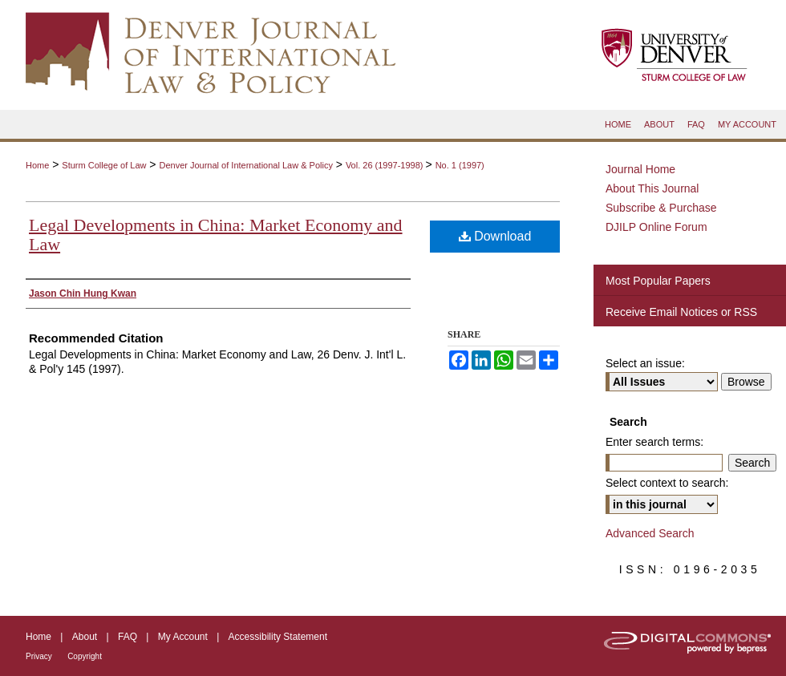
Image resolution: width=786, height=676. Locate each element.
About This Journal (652, 188)
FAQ (127, 636)
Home (37, 165)
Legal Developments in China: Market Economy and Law (216, 234)
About (84, 636)
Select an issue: (645, 363)
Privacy (39, 656)
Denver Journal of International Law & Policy (245, 165)
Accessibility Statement (278, 636)
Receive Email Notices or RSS (681, 312)
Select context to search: (667, 482)
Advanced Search (650, 533)
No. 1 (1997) (460, 165)
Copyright (84, 656)
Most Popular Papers (658, 280)
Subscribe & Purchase (661, 207)
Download (495, 236)
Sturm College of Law (104, 165)
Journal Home (640, 169)
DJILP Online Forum (656, 227)
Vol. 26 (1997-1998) (386, 165)
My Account (183, 636)
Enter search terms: (654, 441)
